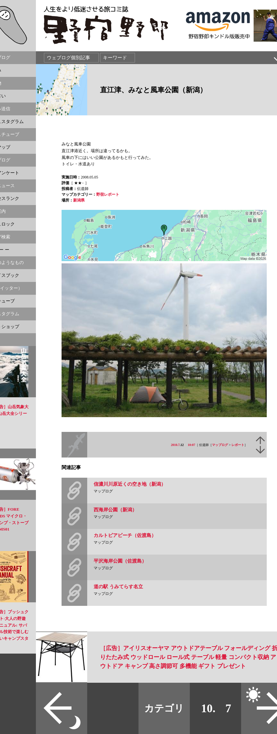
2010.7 (175, 445)
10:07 (191, 445)
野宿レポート (107, 194)
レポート (237, 445)
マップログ (220, 445)
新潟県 (79, 200)
